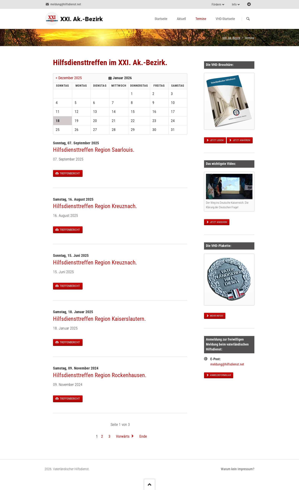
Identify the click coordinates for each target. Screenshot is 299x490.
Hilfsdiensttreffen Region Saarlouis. (93, 149)
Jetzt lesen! (216, 140)
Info (234, 4)
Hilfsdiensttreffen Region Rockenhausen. (99, 375)
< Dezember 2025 (69, 78)
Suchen (248, 19)
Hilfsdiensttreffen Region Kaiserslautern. (99, 318)
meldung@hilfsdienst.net (227, 364)
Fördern (216, 4)
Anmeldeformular (220, 375)
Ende (143, 436)
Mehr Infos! (216, 315)
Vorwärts (122, 436)
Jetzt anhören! (241, 140)
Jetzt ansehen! (218, 222)
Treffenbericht (69, 173)
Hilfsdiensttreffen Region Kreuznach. (95, 206)
